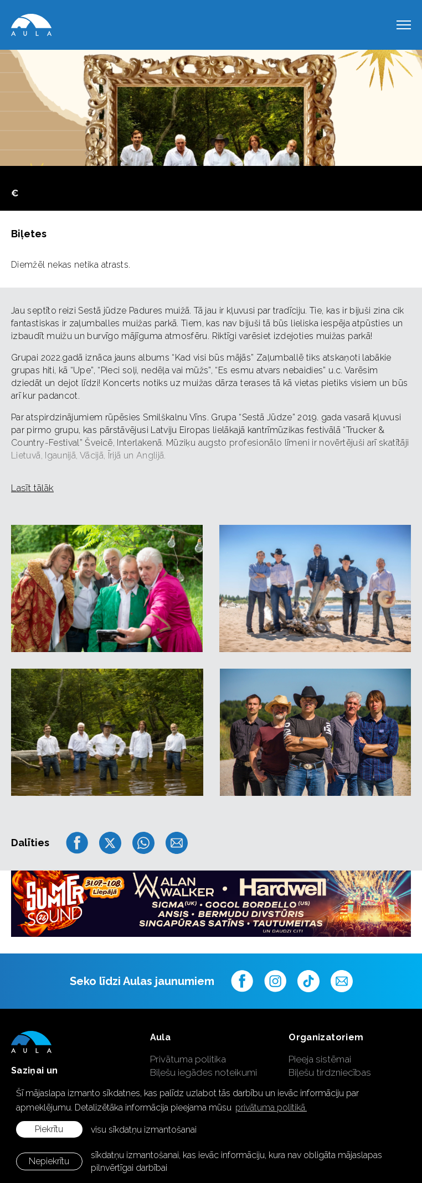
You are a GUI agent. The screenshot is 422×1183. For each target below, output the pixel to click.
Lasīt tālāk (32, 487)
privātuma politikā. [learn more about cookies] (271, 1107)
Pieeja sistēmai (320, 1059)
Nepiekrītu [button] (49, 1161)
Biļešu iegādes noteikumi (203, 1072)
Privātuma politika (188, 1059)
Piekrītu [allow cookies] (49, 1129)
